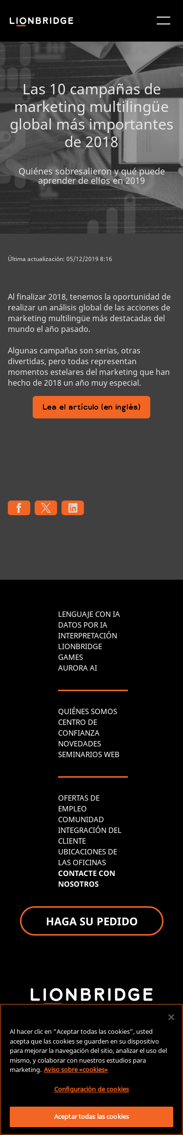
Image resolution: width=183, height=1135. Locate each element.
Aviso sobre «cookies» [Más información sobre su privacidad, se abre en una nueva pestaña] (76, 1069)
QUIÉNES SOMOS (87, 711)
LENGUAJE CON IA (89, 614)
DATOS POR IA (82, 625)
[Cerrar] (171, 1017)
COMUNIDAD (81, 819)
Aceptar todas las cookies (91, 1116)
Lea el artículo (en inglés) (91, 408)
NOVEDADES (79, 743)
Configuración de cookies (91, 1089)
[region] (91, 1069)
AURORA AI (77, 668)
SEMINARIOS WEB (89, 754)
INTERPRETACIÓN (87, 635)
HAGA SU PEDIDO (92, 921)
